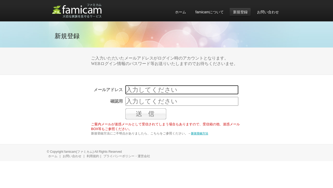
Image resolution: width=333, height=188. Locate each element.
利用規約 (93, 156)
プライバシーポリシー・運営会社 (126, 156)
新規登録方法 (199, 133)
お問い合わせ (72, 156)
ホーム (52, 156)
